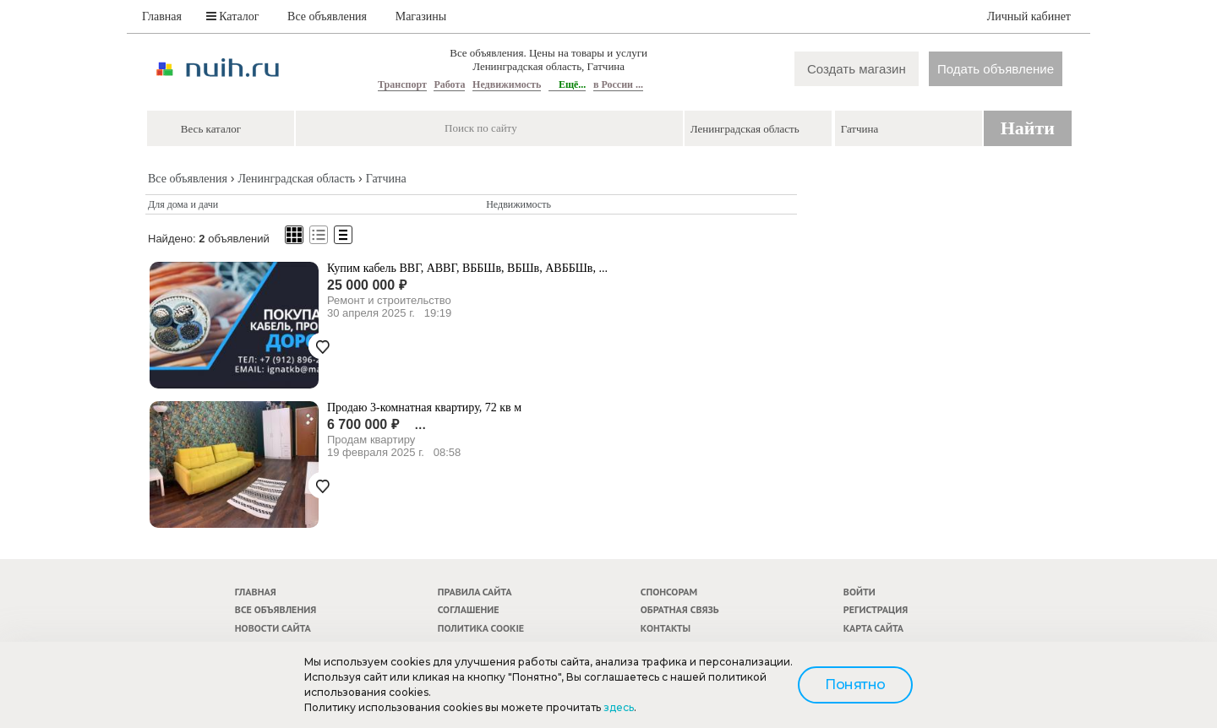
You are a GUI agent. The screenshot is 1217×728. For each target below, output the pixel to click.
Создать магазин (856, 69)
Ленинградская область (296, 178)
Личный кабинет (1029, 16)
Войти (859, 591)
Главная (162, 16)
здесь (618, 707)
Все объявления (327, 16)
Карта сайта (873, 628)
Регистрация (875, 609)
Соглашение (468, 609)
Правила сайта (475, 591)
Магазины (421, 16)
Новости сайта (273, 628)
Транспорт (402, 84)
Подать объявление (995, 69)
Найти (1028, 128)
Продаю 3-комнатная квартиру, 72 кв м (424, 407)
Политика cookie (481, 628)
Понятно (855, 684)
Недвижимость (506, 84)
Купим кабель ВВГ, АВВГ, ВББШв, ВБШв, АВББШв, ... (467, 268)
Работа (449, 84)
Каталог (232, 16)
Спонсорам (669, 591)
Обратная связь (680, 609)
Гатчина (386, 178)
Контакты (665, 628)
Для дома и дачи (183, 204)
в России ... (618, 84)
